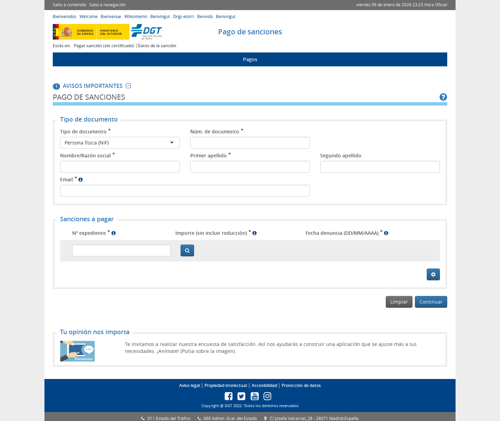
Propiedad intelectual (226, 385)
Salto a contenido (69, 4)
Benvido (205, 16)
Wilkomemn (135, 16)
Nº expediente (89, 233)
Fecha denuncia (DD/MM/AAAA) (342, 233)
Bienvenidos (64, 16)
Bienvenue (111, 16)
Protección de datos (301, 385)
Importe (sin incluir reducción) (211, 233)
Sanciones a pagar (87, 219)
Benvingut (160, 16)
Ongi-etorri (183, 16)
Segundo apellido (340, 155)
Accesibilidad (264, 385)
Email (66, 179)
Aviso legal (189, 385)
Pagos (250, 59)
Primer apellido (208, 155)
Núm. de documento (214, 131)
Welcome (89, 16)
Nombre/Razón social (85, 155)
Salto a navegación (107, 4)
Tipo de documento (83, 131)
